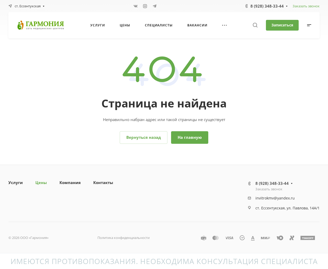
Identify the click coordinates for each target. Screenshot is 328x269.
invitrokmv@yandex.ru (275, 198)
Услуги (15, 182)
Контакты (103, 182)
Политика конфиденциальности (123, 237)
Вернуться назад (143, 137)
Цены (41, 182)
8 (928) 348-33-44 (267, 6)
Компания (70, 182)
